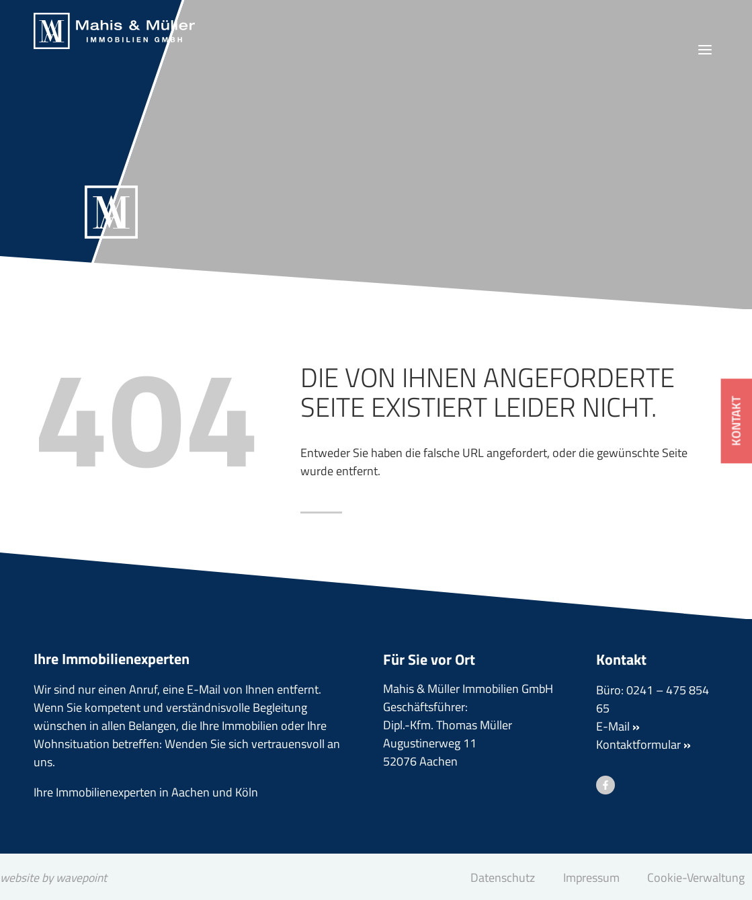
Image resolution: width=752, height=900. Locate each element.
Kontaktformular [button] (643, 745)
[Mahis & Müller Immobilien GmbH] (114, 31)
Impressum (591, 877)
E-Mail (618, 727)
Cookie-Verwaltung (696, 877)
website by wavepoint (55, 877)
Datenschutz (502, 877)
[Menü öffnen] (704, 50)
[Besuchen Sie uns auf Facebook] (605, 785)
